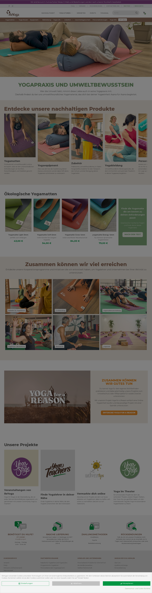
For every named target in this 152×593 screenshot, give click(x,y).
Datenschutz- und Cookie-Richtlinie (137, 589)
